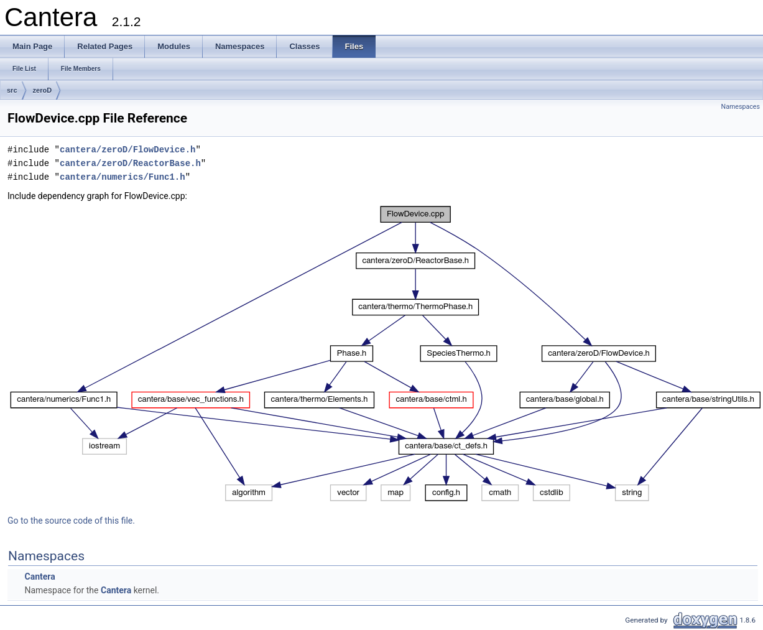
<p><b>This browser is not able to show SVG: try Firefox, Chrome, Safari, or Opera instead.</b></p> (385, 354)
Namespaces (740, 107)
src (12, 90)
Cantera (39, 576)
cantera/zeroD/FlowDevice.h (127, 149)
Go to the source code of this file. (71, 521)
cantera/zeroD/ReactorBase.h (130, 163)
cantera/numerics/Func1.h (122, 177)
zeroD (42, 90)
